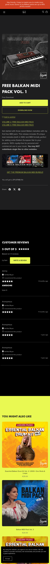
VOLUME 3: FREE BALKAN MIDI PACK (18, 125)
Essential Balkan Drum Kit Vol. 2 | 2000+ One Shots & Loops (25, 472)
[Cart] (47, 12)
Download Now (25, 110)
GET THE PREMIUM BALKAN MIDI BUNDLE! (25, 172)
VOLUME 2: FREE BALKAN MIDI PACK (18, 122)
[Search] (43, 12)
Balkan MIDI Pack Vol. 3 (25, 529)
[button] (4, 59)
